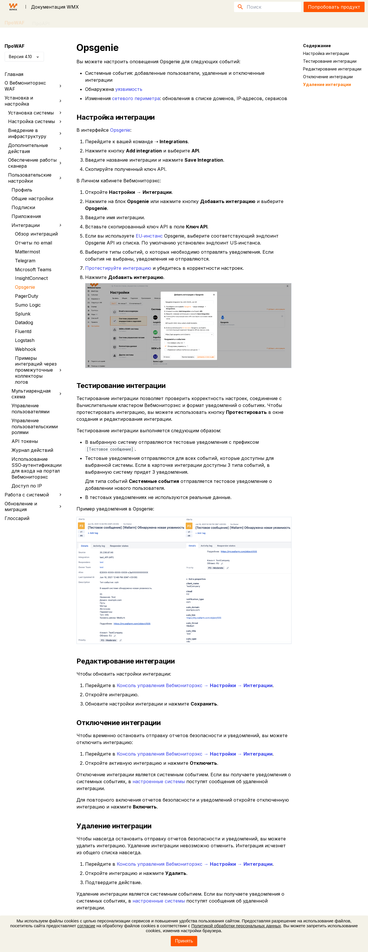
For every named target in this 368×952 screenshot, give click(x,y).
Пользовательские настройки (35, 178)
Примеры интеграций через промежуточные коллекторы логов (39, 370)
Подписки (23, 207)
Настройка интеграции (326, 53)
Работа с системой (34, 495)
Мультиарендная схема (38, 394)
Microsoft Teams (33, 269)
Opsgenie (25, 287)
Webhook (25, 349)
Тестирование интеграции (329, 61)
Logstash (24, 340)
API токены (25, 441)
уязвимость (128, 89)
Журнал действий (32, 450)
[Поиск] (267, 7)
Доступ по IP (27, 486)
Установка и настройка (33, 101)
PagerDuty (26, 296)
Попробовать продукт (334, 7)
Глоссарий (17, 518)
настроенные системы (159, 781)
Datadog (24, 322)
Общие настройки (32, 198)
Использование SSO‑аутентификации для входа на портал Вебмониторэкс (37, 468)
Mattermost (27, 252)
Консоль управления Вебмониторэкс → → (195, 685)
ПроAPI (41, 21)
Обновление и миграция (34, 507)
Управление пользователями (30, 408)
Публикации (88, 21)
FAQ (62, 21)
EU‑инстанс (149, 236)
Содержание (317, 45)
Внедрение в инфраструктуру (36, 133)
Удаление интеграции (327, 84)
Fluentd (23, 331)
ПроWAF (14, 21)
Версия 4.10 (24, 56)
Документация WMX (55, 7)
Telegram (25, 260)
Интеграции (37, 225)
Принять (184, 940)
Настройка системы (36, 121)
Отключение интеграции (328, 76)
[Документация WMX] (13, 7)
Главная (14, 74)
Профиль (22, 190)
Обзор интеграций (36, 234)
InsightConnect (31, 278)
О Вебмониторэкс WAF (34, 86)
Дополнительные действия (36, 148)
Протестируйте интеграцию (118, 268)
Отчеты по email (33, 243)
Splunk (22, 314)
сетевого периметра (136, 98)
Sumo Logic (28, 305)
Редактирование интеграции (332, 68)
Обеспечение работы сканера (36, 163)
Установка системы (36, 113)
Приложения (26, 216)
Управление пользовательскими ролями (35, 426)
